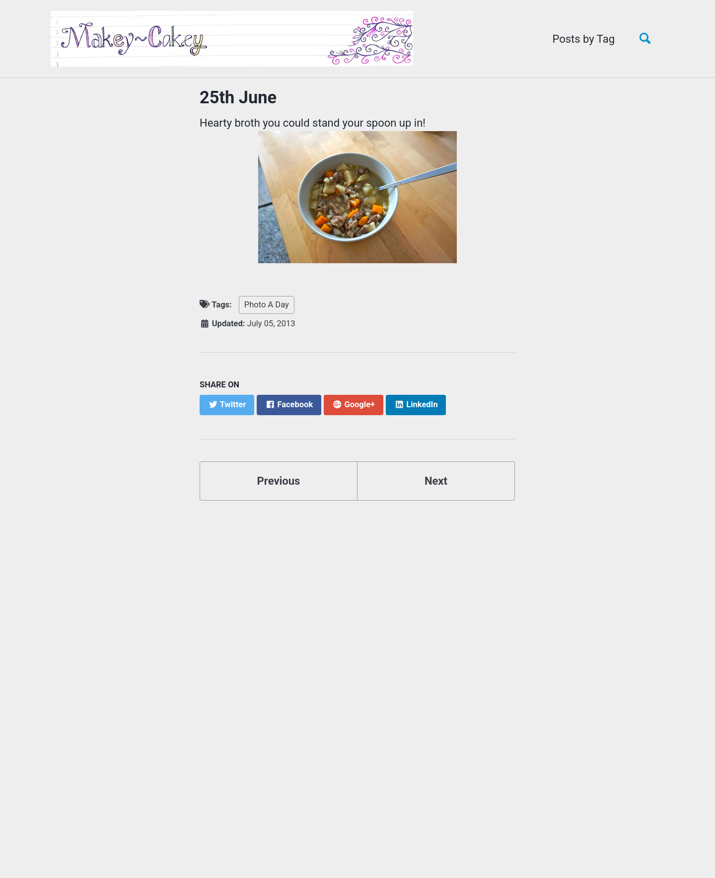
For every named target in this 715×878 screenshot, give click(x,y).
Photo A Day (266, 304)
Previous (278, 481)
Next (436, 481)
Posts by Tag (583, 39)
